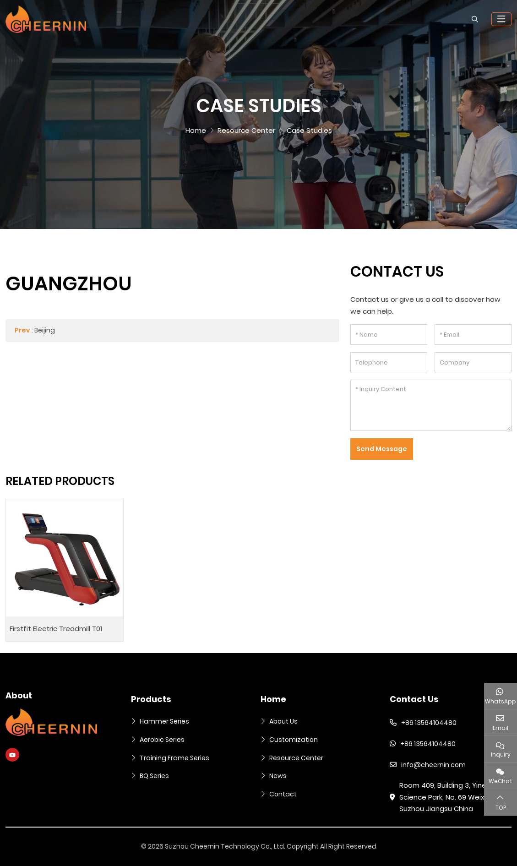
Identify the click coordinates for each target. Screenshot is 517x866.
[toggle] (501, 19)
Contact (283, 794)
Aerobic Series (162, 739)
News (278, 775)
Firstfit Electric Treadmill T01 (56, 628)
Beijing (44, 330)
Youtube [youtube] (12, 755)
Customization (293, 739)
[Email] (473, 334)
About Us (283, 721)
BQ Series (154, 775)
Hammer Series (164, 721)
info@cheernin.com (433, 764)
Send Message (381, 448)
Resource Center (296, 758)
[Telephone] (388, 362)
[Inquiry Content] (431, 405)
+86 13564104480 (429, 722)
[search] (473, 19)
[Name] (388, 334)
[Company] (473, 362)
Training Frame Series (174, 758)
